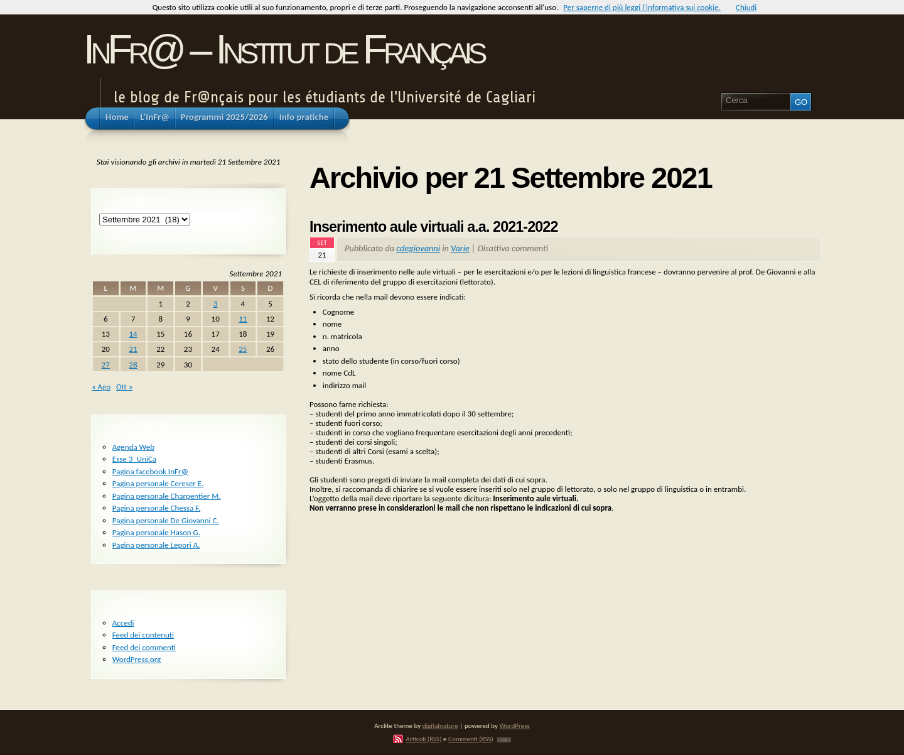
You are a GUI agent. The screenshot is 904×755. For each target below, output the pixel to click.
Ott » (124, 386)
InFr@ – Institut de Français (283, 49)
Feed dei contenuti (143, 634)
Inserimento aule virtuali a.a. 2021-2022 (433, 227)
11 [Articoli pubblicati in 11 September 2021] (243, 318)
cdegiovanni (418, 248)
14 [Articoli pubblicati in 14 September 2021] (133, 334)
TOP (504, 740)
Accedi (123, 622)
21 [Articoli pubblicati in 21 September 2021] (133, 349)
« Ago (101, 386)
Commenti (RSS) (470, 738)
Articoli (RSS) (423, 738)
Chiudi (746, 7)
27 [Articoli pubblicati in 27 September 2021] (106, 364)
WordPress (515, 725)
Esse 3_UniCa (134, 459)
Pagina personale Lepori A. (156, 545)
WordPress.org (136, 659)
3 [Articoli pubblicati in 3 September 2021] (215, 303)
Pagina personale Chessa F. (156, 508)
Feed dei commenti (144, 647)
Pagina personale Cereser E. (158, 483)
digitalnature (440, 725)
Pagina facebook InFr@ (150, 471)
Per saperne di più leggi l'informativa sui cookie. (642, 7)
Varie (460, 248)
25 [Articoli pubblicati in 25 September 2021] (243, 349)
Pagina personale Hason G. (156, 532)
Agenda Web (133, 447)
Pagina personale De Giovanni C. (165, 520)
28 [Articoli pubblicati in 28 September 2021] (133, 364)
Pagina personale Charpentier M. (166, 496)
